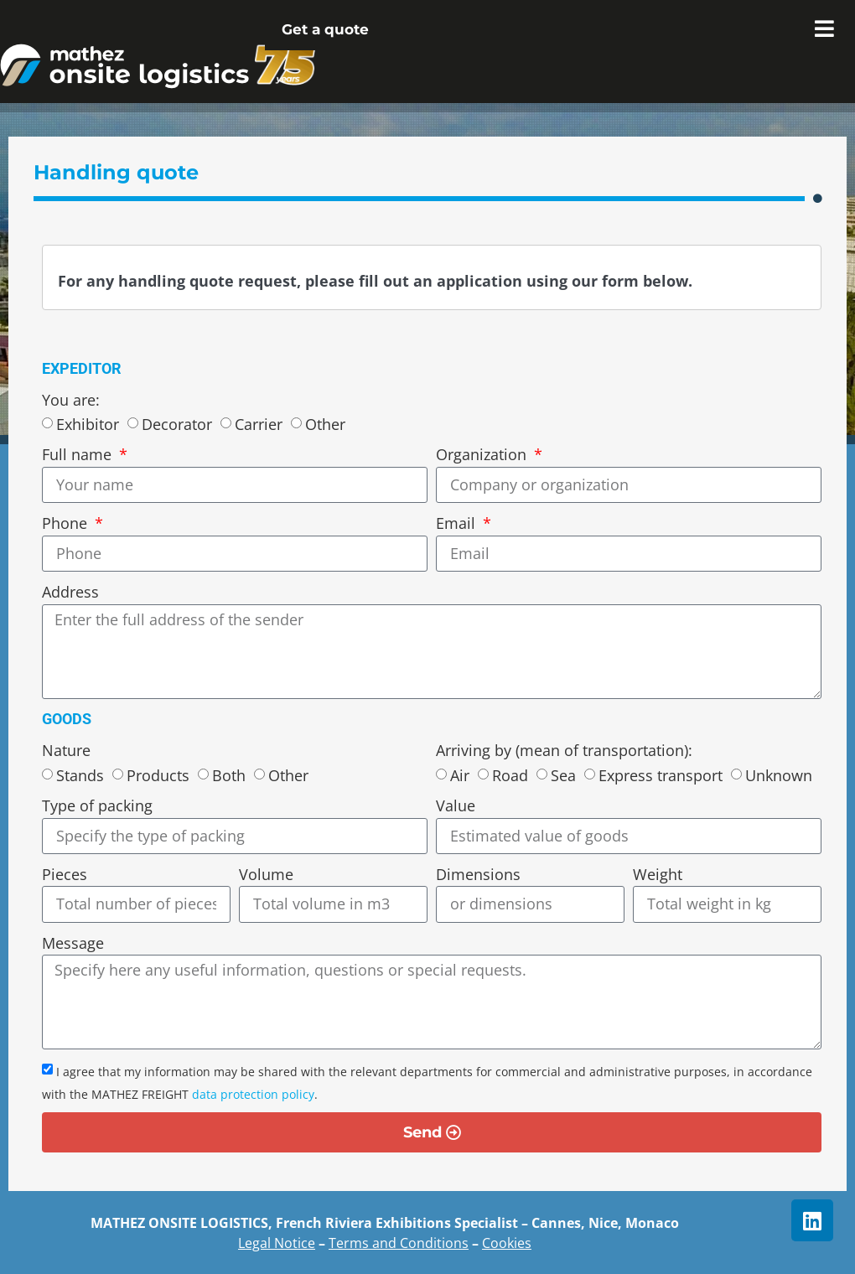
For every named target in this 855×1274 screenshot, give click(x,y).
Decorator (177, 425)
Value (455, 805)
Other (325, 425)
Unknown (778, 775)
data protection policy (253, 1094)
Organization (483, 454)
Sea (563, 775)
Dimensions (478, 874)
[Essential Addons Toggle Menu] (824, 29)
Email (457, 523)
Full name (79, 454)
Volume (266, 874)
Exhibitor (87, 425)
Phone (66, 523)
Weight (657, 874)
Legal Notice (276, 1243)
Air (459, 775)
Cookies (506, 1243)
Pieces (64, 874)
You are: (71, 400)
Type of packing (97, 805)
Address (70, 592)
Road (510, 775)
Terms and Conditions (399, 1243)
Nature (66, 750)
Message (73, 943)
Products (158, 775)
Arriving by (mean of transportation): (564, 750)
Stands (80, 775)
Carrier (258, 425)
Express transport (660, 775)
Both (229, 775)
